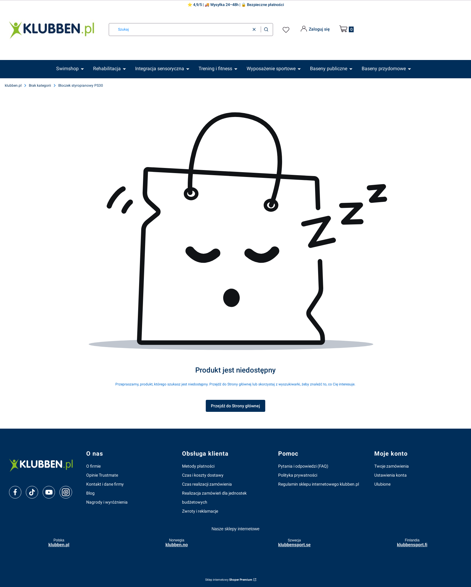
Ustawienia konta (390, 475)
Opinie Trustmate (102, 475)
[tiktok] (32, 492)
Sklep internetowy (228, 579)
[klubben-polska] (43, 465)
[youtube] (48, 492)
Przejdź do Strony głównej (235, 405)
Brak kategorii (40, 85)
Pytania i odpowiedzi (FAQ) (303, 466)
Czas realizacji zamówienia (207, 484)
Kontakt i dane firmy (105, 484)
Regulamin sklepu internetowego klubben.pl (318, 484)
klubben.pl (13, 85)
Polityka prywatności (297, 475)
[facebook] (15, 492)
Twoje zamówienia (391, 466)
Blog (90, 493)
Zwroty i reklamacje (200, 511)
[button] (266, 29)
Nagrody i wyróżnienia (107, 502)
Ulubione (382, 484)
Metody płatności (198, 466)
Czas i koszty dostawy (202, 475)
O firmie (93, 466)
